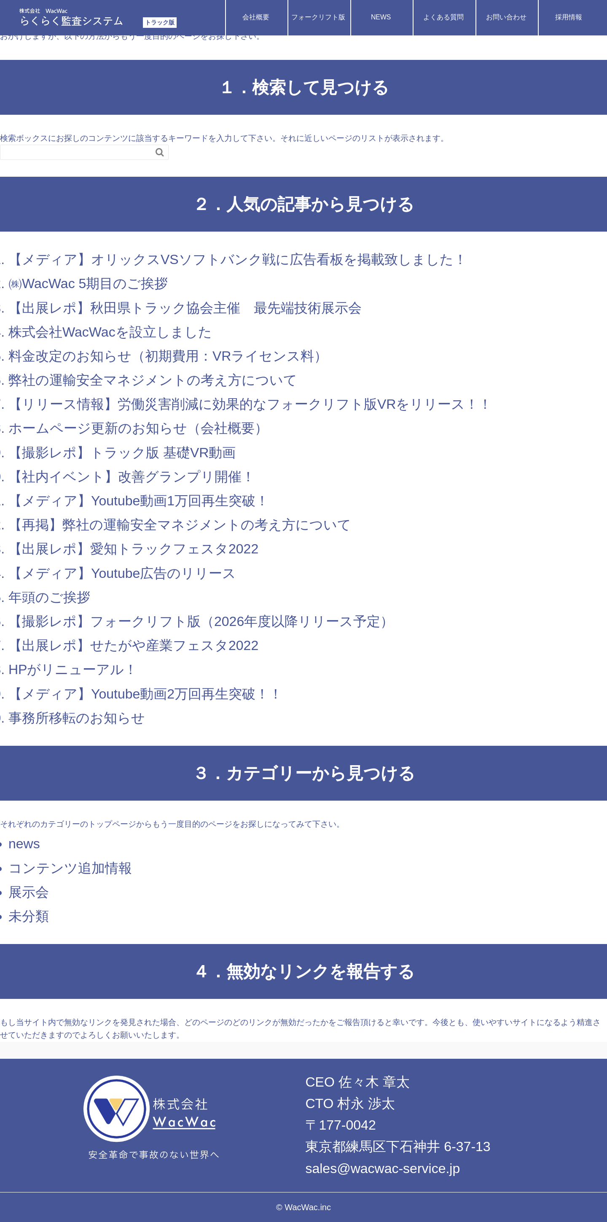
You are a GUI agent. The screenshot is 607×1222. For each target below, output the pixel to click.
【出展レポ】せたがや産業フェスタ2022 (133, 645)
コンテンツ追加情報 (70, 868)
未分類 (28, 916)
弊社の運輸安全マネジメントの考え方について (152, 380)
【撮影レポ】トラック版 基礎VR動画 (122, 452)
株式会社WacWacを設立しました (110, 332)
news (24, 843)
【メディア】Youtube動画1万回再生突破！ (138, 500)
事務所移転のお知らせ (76, 718)
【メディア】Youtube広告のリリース (122, 573)
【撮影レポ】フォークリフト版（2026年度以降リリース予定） (201, 621)
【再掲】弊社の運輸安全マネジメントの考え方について (179, 524)
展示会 (28, 892)
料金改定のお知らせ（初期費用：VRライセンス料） (168, 356)
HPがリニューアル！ (72, 669)
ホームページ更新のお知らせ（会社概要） (138, 428)
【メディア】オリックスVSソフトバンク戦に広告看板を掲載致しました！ (237, 259)
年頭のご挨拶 (49, 597)
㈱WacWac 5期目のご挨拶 (88, 283)
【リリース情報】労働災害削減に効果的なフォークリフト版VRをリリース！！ (250, 404)
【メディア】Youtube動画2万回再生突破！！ (145, 693)
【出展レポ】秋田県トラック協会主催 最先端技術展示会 (185, 308)
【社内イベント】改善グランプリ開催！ (131, 476)
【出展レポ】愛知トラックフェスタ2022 (133, 548)
